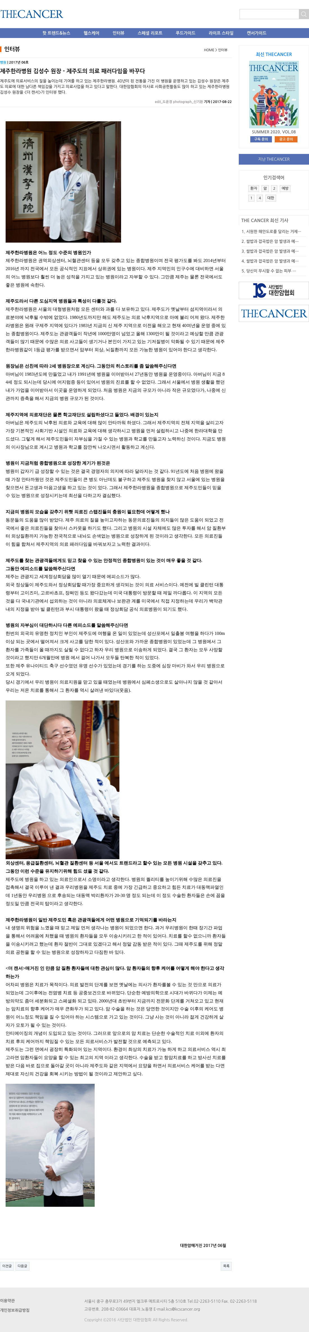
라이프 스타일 (221, 33)
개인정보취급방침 (14, 1310)
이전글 (7, 1266)
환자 (253, 188)
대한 (270, 198)
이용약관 (7, 1301)
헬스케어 (91, 33)
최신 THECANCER (274, 54)
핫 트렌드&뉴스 (56, 33)
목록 (226, 1266)
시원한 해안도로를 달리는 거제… (273, 232)
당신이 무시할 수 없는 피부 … (271, 271)
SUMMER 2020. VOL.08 (274, 132)
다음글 (22, 1266)
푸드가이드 (186, 33)
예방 (285, 188)
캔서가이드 (257, 33)
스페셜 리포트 (150, 33)
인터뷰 (118, 33)
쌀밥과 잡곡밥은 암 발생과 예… (272, 241)
